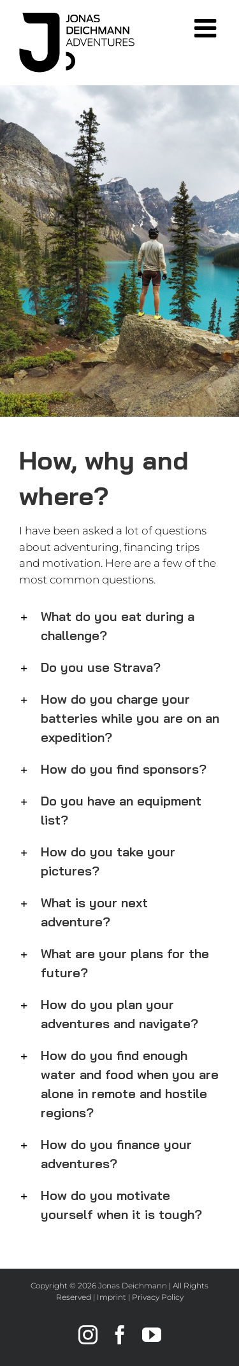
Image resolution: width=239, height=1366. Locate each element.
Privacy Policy (158, 1297)
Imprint (111, 1297)
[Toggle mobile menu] (207, 28)
